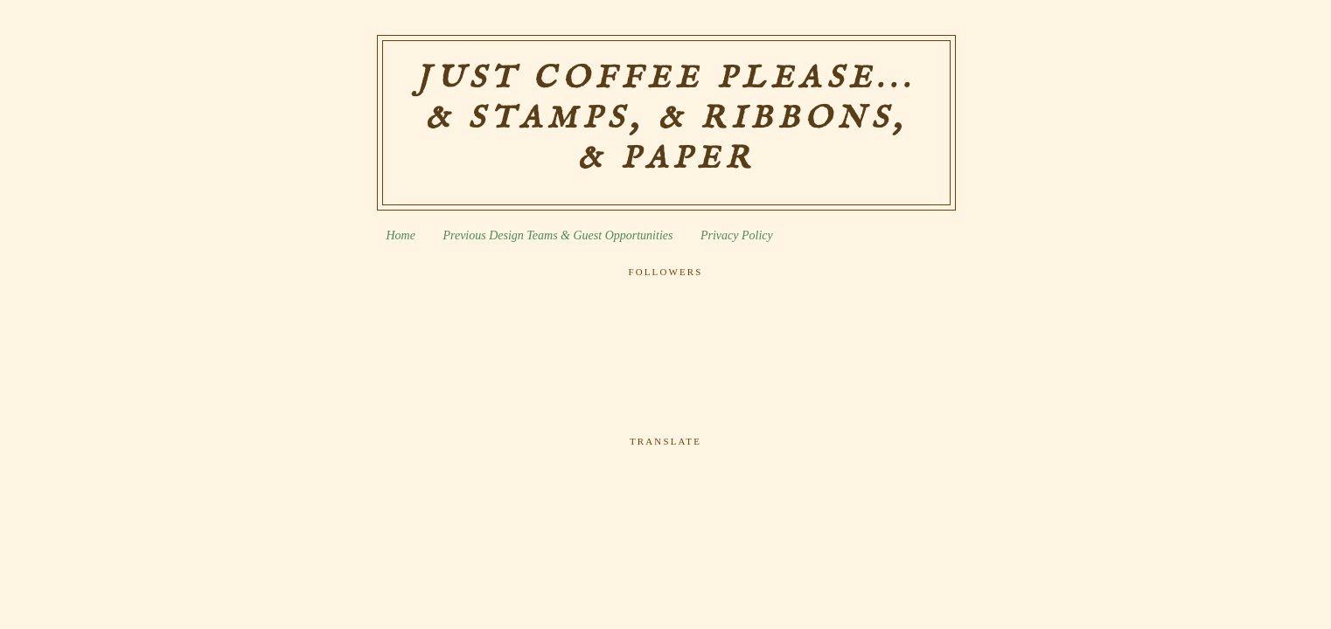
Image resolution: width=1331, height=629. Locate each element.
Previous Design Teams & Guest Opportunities (557, 235)
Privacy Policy (736, 235)
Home (401, 235)
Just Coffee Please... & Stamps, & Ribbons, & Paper (666, 119)
